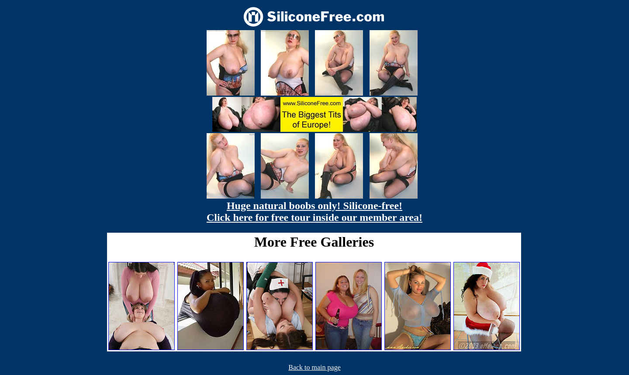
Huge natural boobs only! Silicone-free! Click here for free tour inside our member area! (314, 211)
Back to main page (314, 367)
